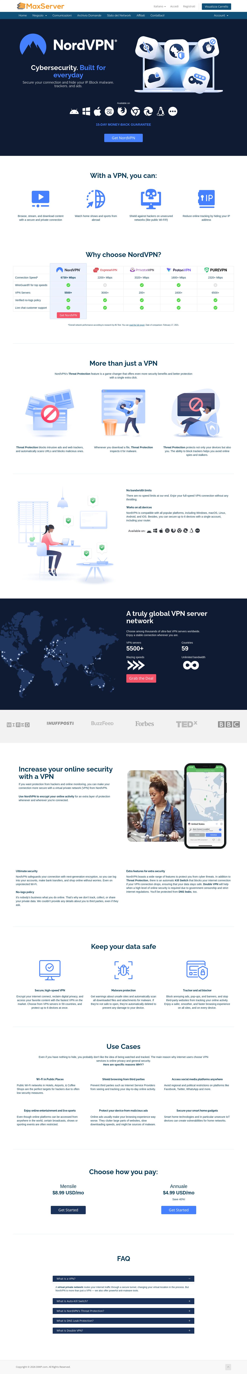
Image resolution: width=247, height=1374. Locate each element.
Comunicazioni (62, 15)
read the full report (136, 325)
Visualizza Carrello (216, 6)
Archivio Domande (89, 15)
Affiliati (141, 15)
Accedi (174, 6)
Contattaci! (157, 15)
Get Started (68, 1209)
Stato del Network (119, 15)
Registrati (189, 6)
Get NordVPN (123, 137)
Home (23, 15)
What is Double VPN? (123, 1330)
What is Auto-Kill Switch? (123, 1301)
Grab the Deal (141, 678)
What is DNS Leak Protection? (123, 1320)
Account (221, 15)
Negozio (39, 15)
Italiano (160, 6)
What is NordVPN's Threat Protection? (123, 1311)
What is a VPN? (123, 1278)
